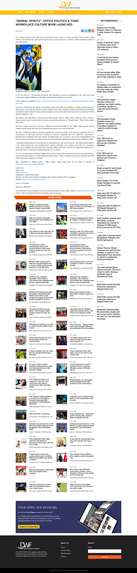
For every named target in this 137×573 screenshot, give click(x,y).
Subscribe (104, 557)
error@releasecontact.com (83, 191)
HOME (19, 12)
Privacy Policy (65, 550)
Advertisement (66, 553)
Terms (63, 547)
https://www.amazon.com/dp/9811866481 (30, 164)
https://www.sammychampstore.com (34, 179)
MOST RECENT (30, 12)
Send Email (23, 172)
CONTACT (51, 12)
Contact (63, 556)
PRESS (41, 12)
